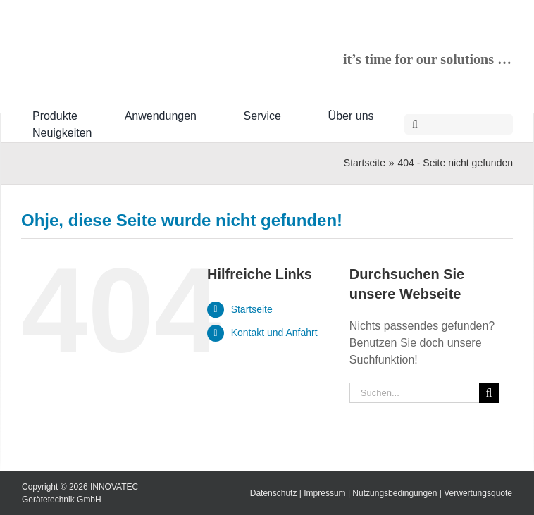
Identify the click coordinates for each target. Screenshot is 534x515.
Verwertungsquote (478, 493)
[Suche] (414, 124)
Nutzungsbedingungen (394, 493)
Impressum (324, 493)
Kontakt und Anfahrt (274, 332)
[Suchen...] (414, 393)
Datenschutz (273, 493)
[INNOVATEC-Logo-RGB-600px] (126, 39)
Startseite (252, 309)
